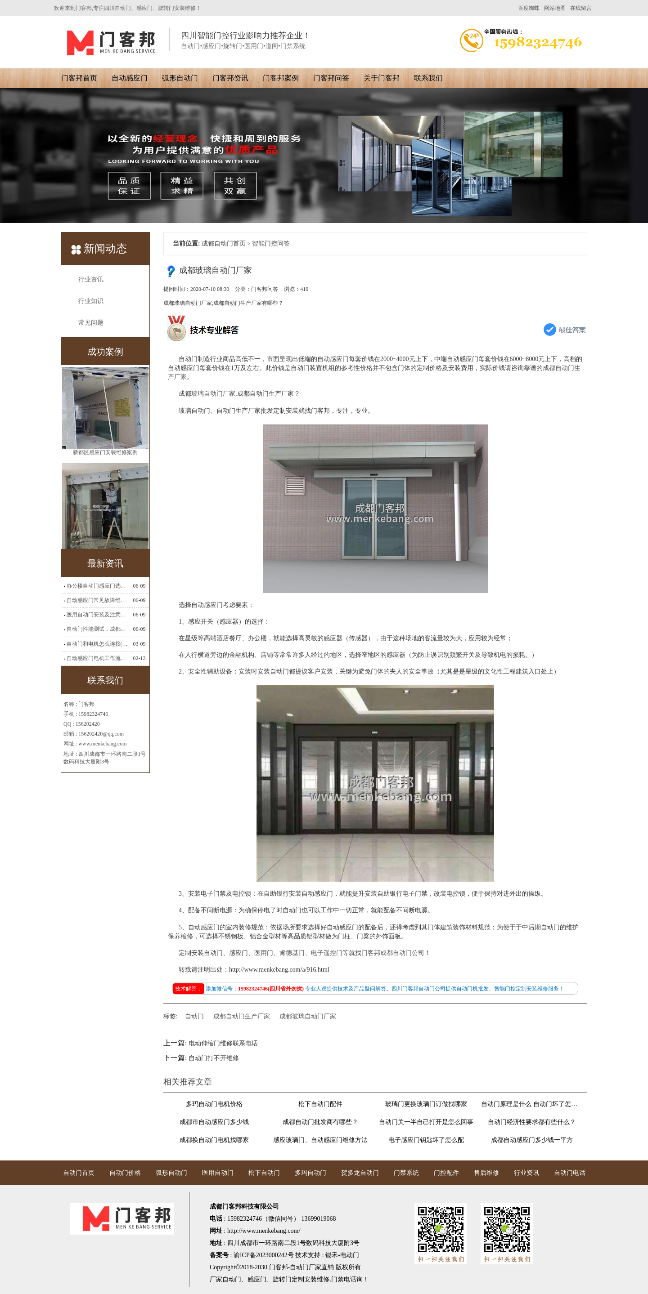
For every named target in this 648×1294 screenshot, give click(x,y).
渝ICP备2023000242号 (264, 1255)
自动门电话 (569, 1172)
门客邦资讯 (230, 78)
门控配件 (446, 1172)
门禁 (337, 1279)
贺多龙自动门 (360, 1172)
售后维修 (486, 1172)
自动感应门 (130, 78)
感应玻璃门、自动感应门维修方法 (320, 1140)
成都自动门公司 (402, 953)
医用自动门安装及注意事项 (97, 614)
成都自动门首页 (224, 243)
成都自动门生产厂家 (241, 1016)
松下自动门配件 (320, 1104)
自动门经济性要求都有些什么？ (532, 1122)
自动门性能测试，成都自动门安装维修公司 (97, 629)
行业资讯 (91, 279)
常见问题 (91, 322)
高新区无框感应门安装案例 (105, 430)
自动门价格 (125, 1172)
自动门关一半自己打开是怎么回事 (426, 1122)
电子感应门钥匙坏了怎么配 (426, 1140)
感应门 (257, 1279)
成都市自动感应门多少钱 (214, 1122)
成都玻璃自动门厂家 (307, 1016)
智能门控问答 (271, 243)
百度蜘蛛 (529, 8)
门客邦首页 (79, 78)
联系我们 (428, 78)
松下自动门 (264, 1172)
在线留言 (581, 8)
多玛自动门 (310, 1172)
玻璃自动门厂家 (213, 393)
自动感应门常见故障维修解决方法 (97, 600)
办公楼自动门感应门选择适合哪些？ (97, 586)
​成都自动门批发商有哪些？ (320, 1122)
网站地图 (555, 8)
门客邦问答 (331, 78)
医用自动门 (218, 1172)
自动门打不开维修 (214, 1058)
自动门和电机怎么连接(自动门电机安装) (97, 644)
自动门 (194, 1016)
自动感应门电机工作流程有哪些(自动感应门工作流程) (97, 658)
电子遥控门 (326, 953)
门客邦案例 (281, 78)
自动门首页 (78, 1172)
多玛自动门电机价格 (214, 1104)
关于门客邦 (382, 78)
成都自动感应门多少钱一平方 (532, 1140)
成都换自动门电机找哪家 (214, 1140)
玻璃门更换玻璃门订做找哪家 (426, 1104)
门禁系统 (406, 1172)
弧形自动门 (180, 78)
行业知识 (91, 301)
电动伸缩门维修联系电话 (223, 1043)
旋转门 (282, 1279)
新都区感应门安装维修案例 (105, 530)
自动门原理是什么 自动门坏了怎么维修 (532, 1104)
